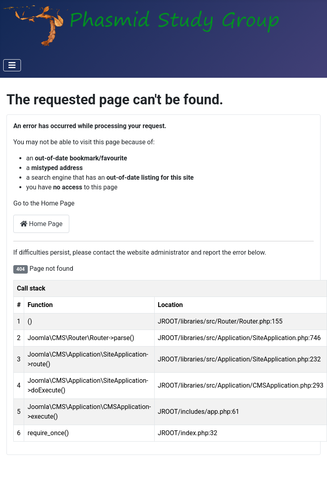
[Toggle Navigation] (12, 65)
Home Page (41, 224)
